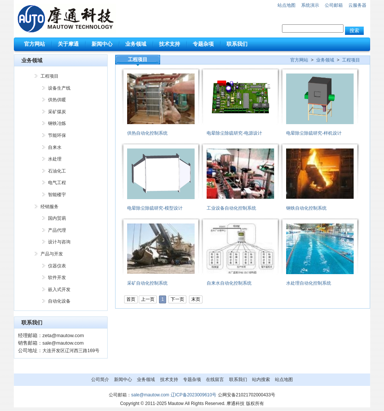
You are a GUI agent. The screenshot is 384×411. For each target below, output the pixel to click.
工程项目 (49, 76)
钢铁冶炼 (57, 123)
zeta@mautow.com (63, 335)
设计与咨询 (59, 241)
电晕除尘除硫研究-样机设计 (314, 133)
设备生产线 (59, 88)
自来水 (55, 147)
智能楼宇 (57, 194)
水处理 (55, 159)
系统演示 (310, 5)
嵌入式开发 (59, 289)
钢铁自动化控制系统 (306, 208)
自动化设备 (59, 301)
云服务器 (357, 5)
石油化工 (57, 171)
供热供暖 (57, 99)
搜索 (354, 30)
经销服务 (49, 206)
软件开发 (57, 277)
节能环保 (57, 135)
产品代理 (57, 230)
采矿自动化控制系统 (147, 283)
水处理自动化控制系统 (308, 283)
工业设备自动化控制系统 (231, 208)
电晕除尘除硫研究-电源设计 (234, 133)
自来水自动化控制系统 (229, 283)
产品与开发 (51, 253)
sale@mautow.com (63, 343)
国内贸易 (57, 218)
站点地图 (287, 5)
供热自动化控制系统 (147, 133)
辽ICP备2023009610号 (194, 395)
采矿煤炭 (57, 111)
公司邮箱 (334, 5)
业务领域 (325, 60)
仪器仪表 (57, 265)
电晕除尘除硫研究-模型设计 (155, 208)
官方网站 (299, 60)
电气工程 (57, 182)
